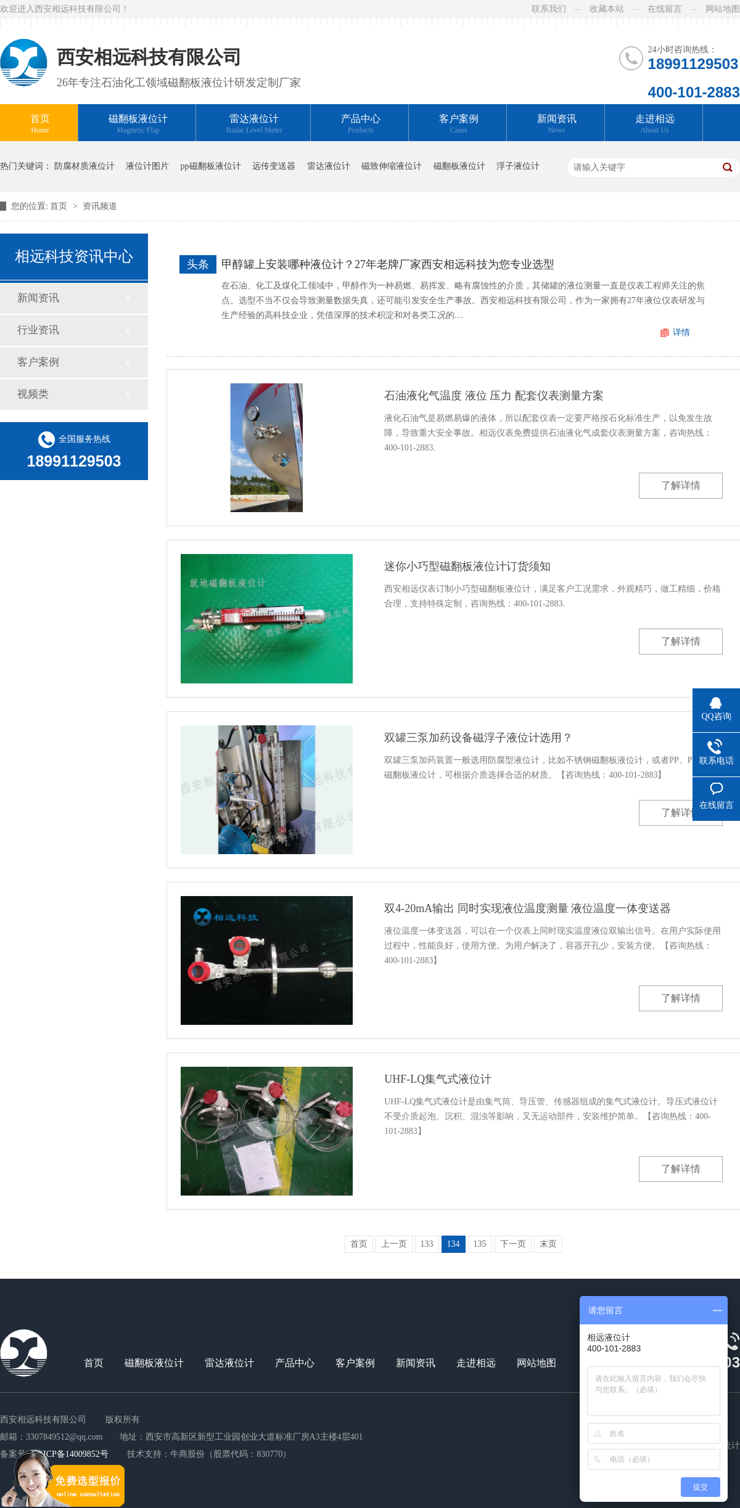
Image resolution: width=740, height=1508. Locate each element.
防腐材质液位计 (84, 166)
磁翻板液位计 (138, 124)
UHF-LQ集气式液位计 (437, 1079)
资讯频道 (100, 206)
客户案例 (459, 124)
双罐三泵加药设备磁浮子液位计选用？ (478, 738)
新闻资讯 (557, 124)
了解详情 (681, 485)
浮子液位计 (518, 166)
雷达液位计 (254, 124)
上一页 (394, 1244)
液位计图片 (147, 166)
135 (480, 1244)
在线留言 (665, 9)
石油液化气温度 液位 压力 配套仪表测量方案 (494, 395)
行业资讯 (38, 330)
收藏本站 (607, 9)
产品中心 (360, 124)
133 (427, 1244)
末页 (548, 1244)
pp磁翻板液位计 (211, 166)
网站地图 (722, 9)
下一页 (513, 1244)
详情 (681, 332)
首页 (40, 124)
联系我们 (549, 9)
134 (453, 1244)
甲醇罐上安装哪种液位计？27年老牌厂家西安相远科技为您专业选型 (387, 264)
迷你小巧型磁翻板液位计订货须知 (467, 566)
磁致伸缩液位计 (391, 166)
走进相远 (655, 124)
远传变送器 (273, 166)
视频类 (33, 394)
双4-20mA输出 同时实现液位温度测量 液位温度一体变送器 (527, 908)
